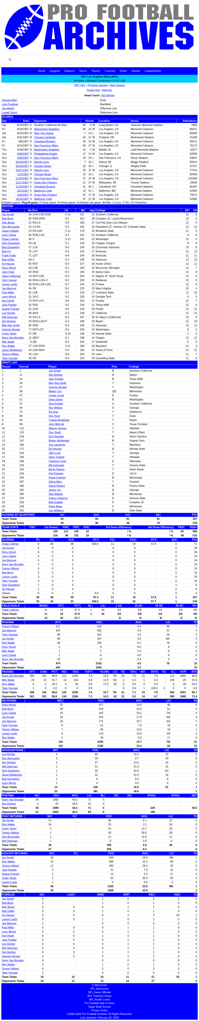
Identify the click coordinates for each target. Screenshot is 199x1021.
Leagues (55, 71)
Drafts (123, 71)
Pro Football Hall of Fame (99, 1003)
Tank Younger (10, 358)
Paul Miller (8, 292)
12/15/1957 (22, 199)
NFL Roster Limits (99, 999)
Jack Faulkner (10, 104)
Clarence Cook (57, 461)
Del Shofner (9, 321)
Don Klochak (56, 436)
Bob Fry (6, 251)
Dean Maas (55, 506)
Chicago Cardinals (45, 137)
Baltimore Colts (43, 190)
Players (96, 71)
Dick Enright (56, 403)
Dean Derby (56, 399)
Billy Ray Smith (11, 325)
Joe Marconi (9, 288)
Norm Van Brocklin (13, 337)
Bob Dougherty (11, 247)
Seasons (69, 71)
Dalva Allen (55, 481)
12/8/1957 (23, 194)
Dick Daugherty (11, 243)
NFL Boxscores (99, 988)
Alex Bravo (8, 222)
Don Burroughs (11, 226)
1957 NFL (79, 85)
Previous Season (98, 85)
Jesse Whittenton (12, 350)
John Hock (8, 272)
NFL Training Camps (99, 996)
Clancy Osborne (58, 498)
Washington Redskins (46, 129)
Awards (135, 71)
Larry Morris (9, 296)
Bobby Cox (55, 391)
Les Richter (8, 313)
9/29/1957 (23, 153)
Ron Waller (8, 346)
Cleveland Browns (44, 141)
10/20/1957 (22, 166)
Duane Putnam (11, 309)
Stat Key (107, 90)
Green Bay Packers (45, 182)
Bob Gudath (56, 502)
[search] (58, 60)
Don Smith (55, 432)
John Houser (9, 280)
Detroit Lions (41, 162)
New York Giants (44, 133)
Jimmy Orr (55, 490)
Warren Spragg (58, 428)
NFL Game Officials (99, 992)
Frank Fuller (9, 255)
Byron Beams (57, 469)
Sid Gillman (108, 95)
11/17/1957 (22, 182)
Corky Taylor (9, 333)
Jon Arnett (8, 214)
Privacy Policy (99, 1010)
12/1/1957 (23, 190)
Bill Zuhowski (56, 465)
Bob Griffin (8, 259)
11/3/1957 (23, 174)
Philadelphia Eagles (45, 153)
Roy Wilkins (56, 407)
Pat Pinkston (56, 473)
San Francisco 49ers (46, 145)
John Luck (55, 453)
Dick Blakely (56, 494)
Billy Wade (8, 341)
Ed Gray (54, 411)
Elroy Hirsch (9, 267)
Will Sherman (10, 317)
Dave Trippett (56, 457)
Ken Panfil (8, 300)
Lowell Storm (9, 112)
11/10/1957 (22, 178)
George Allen (9, 100)
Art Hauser (8, 263)
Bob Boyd (7, 218)
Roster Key (93, 90)
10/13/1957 (22, 162)
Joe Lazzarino (57, 444)
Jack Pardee (9, 304)
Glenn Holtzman (11, 276)
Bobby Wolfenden (59, 440)
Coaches (110, 71)
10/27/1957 (22, 170)
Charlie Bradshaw (59, 420)
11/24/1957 (22, 186)
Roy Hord (54, 416)
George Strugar (11, 329)
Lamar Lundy (9, 284)
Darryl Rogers (57, 485)
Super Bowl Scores (99, 1006)
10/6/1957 (23, 157)
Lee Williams (56, 510)
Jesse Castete (10, 230)
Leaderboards (153, 71)
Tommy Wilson (10, 354)
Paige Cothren (10, 239)
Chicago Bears (42, 166)
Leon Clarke (9, 235)
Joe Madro (8, 108)
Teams (83, 71)
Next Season (117, 85)
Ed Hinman (55, 448)
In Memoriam (99, 985)
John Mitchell (56, 424)
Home (41, 71)
